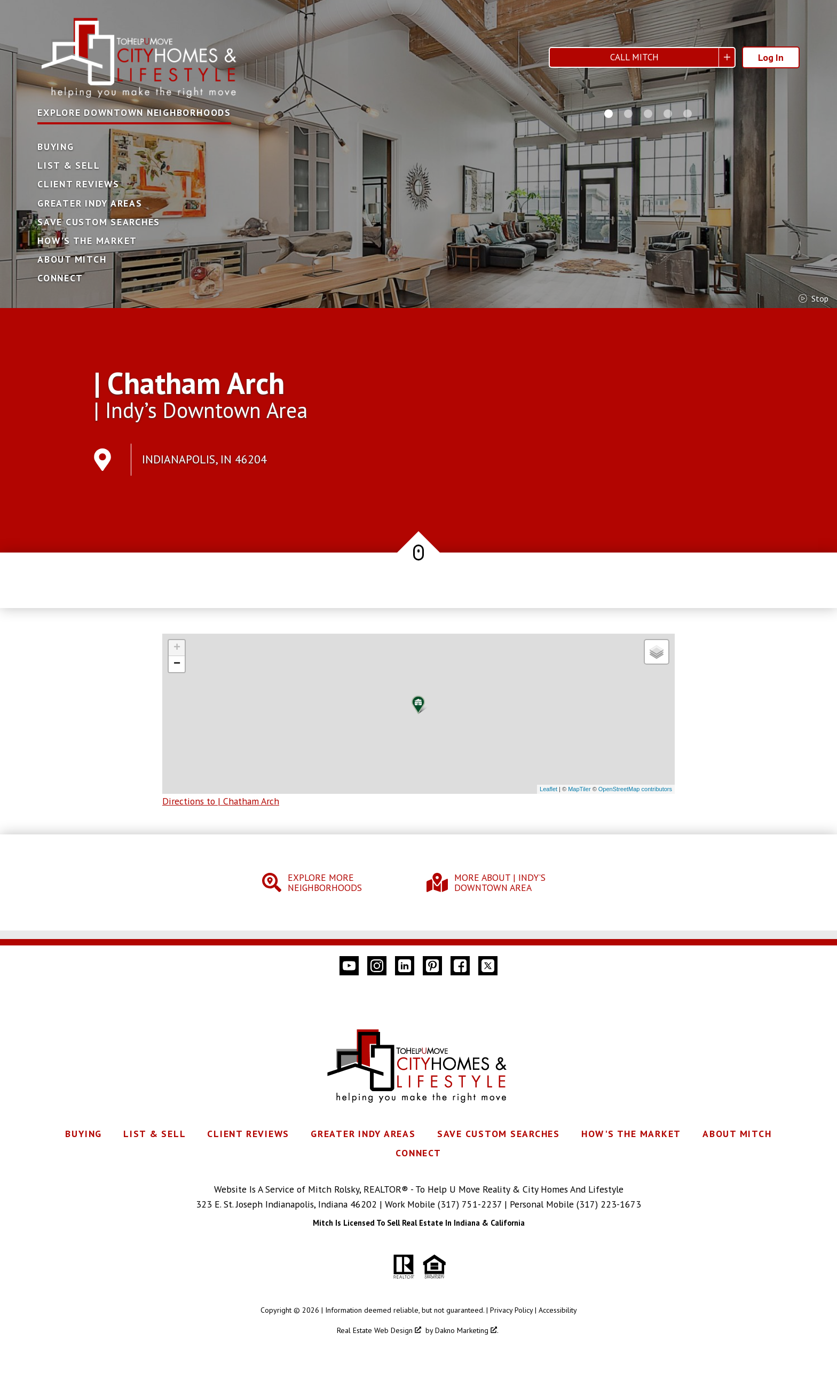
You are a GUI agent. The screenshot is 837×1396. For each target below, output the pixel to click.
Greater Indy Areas (90, 203)
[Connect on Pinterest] (432, 965)
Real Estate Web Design (379, 1330)
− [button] (176, 664)
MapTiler (579, 789)
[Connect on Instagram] (376, 965)
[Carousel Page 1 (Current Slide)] (608, 113)
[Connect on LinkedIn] (404, 965)
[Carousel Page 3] (648, 113)
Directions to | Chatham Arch (220, 801)
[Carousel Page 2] (628, 113)
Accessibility (558, 1310)
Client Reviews (78, 184)
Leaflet (548, 789)
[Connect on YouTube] (349, 965)
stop (813, 298)
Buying (55, 147)
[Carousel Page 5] (687, 113)
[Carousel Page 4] (668, 113)
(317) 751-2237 (470, 1204)
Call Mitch (634, 57)
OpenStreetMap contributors (635, 789)
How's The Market (87, 241)
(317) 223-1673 (609, 1204)
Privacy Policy (511, 1310)
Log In (771, 57)
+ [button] (176, 648)
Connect (60, 278)
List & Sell (68, 165)
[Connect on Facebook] (460, 965)
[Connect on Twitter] (488, 965)
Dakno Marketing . (467, 1330)
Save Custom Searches (98, 222)
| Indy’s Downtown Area (200, 410)
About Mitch (71, 259)
